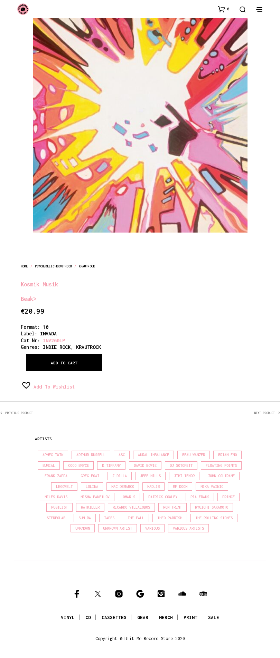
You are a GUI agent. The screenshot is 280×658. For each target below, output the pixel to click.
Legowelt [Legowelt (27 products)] (64, 486)
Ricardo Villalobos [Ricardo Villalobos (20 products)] (131, 507)
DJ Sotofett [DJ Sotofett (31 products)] (181, 465)
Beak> (28, 298)
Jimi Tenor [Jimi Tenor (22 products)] (184, 476)
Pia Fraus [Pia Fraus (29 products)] (199, 497)
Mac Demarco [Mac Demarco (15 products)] (122, 486)
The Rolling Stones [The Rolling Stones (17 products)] (214, 518)
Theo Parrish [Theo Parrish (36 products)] (169, 518)
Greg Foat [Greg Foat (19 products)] (90, 476)
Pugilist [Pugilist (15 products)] (59, 507)
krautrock (87, 266)
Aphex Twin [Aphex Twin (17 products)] (53, 455)
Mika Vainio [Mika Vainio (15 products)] (211, 486)
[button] (224, 9)
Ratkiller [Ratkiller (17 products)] (90, 507)
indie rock (57, 347)
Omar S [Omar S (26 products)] (129, 497)
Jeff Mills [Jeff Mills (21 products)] (150, 476)
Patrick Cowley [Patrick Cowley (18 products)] (162, 497)
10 (45, 327)
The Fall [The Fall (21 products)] (136, 518)
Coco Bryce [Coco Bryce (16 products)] (78, 465)
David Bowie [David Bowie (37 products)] (145, 465)
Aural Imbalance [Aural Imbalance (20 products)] (153, 455)
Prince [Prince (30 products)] (228, 497)
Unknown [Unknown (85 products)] (82, 528)
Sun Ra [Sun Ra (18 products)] (84, 518)
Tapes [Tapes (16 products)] (109, 518)
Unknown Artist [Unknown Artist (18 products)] (117, 528)
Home (24, 266)
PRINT (190, 617)
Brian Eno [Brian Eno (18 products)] (227, 455)
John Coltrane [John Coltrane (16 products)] (221, 476)
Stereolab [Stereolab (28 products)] (56, 518)
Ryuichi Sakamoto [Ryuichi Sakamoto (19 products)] (211, 507)
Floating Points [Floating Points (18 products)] (221, 465)
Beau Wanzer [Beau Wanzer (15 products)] (193, 455)
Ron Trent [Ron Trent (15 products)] (172, 507)
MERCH (166, 617)
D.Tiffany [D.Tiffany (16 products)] (111, 465)
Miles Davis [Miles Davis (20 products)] (56, 497)
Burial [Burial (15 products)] (49, 465)
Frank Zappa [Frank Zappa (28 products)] (56, 476)
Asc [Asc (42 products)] (122, 455)
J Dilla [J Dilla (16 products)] (119, 476)
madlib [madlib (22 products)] (153, 486)
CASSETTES (114, 617)
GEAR (142, 617)
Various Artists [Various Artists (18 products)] (188, 528)
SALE (213, 617)
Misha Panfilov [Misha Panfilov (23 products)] (95, 497)
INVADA (48, 333)
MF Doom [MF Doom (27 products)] (180, 486)
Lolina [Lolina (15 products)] (92, 486)
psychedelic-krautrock (53, 266)
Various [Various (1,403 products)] (152, 528)
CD (88, 617)
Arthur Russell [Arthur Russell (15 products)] (90, 455)
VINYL (68, 617)
